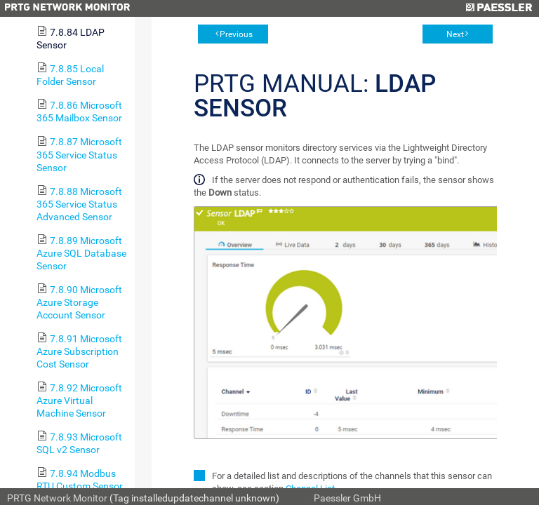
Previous (236, 34)
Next (455, 34)
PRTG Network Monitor (57, 498)
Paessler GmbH (347, 498)
